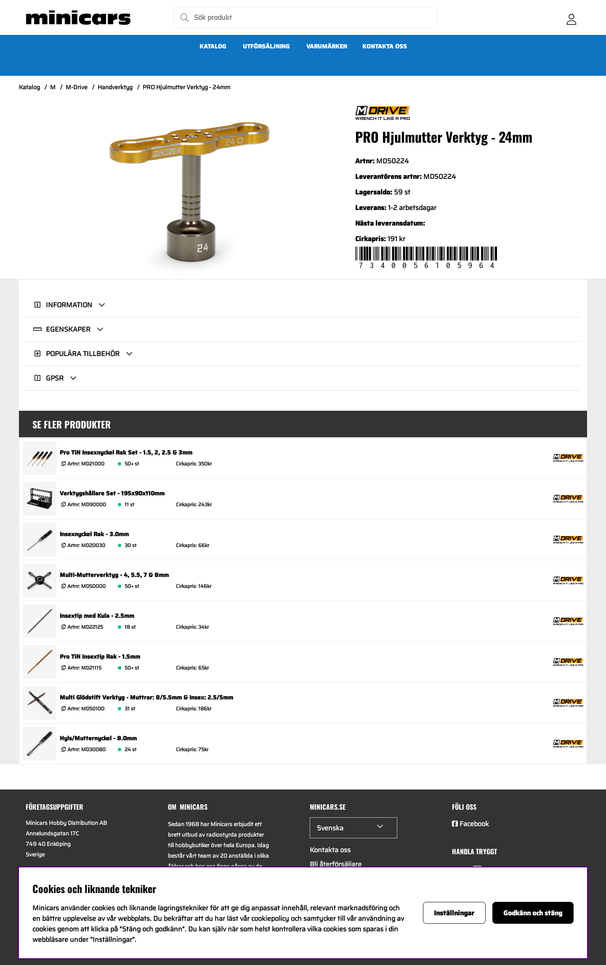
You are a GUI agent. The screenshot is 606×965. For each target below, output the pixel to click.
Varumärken (326, 46)
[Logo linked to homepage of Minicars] (78, 17)
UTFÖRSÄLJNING (266, 46)
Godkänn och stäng (532, 913)
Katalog (212, 46)
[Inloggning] (571, 18)
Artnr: (85, 464)
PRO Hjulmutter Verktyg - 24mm (186, 87)
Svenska (330, 828)
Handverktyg (115, 87)
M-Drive (77, 87)
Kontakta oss (384, 46)
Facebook (474, 824)
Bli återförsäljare (335, 864)
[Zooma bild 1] (189, 192)
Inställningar (454, 913)
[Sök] (305, 17)
